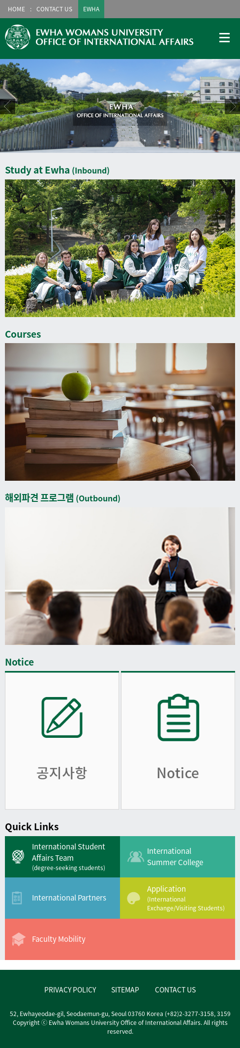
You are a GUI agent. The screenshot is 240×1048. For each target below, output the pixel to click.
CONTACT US (54, 8)
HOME (16, 8)
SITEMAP (125, 989)
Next (232, 106)
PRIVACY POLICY (70, 989)
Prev (7, 106)
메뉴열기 (224, 38)
